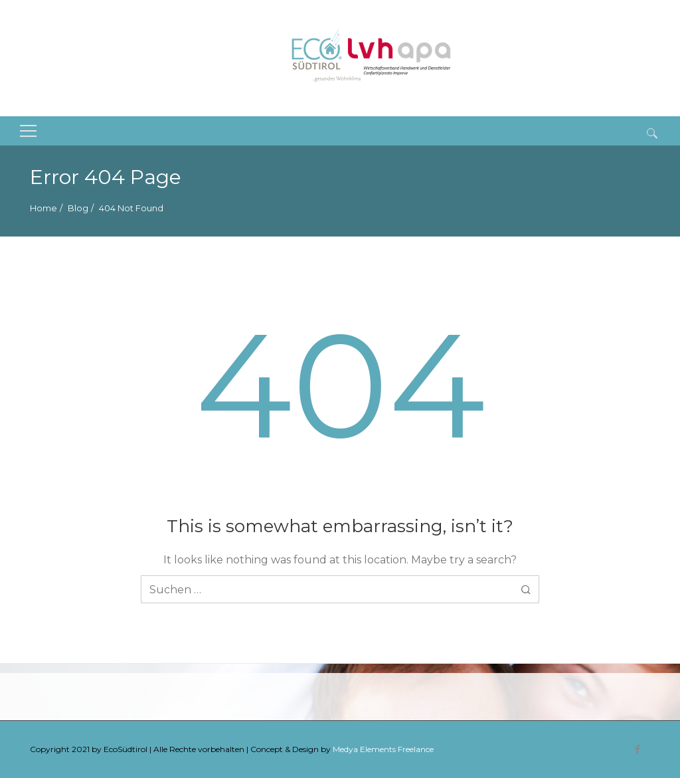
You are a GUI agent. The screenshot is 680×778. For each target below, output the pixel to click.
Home (43, 208)
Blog (78, 208)
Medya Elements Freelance (383, 749)
